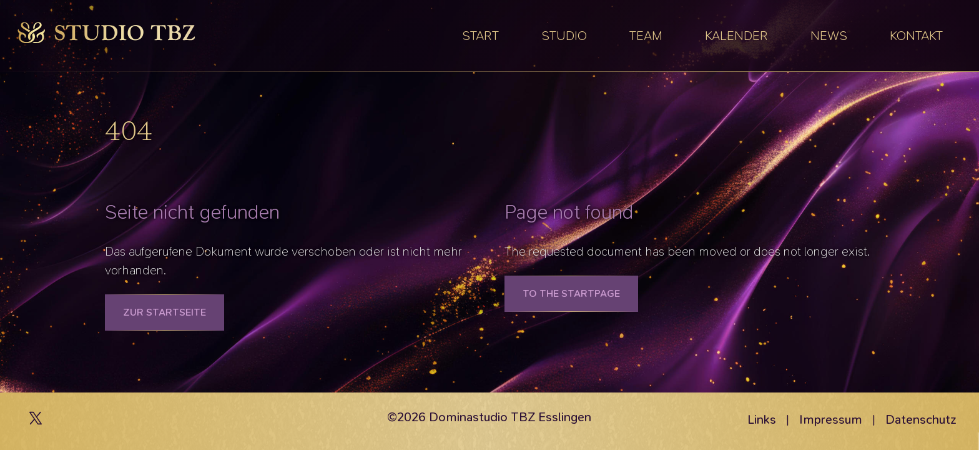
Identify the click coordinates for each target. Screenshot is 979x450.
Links (761, 419)
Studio (564, 36)
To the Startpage (571, 293)
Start (480, 36)
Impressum (830, 419)
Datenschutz (921, 419)
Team (645, 36)
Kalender (736, 36)
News (828, 36)
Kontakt (916, 36)
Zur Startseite (164, 312)
